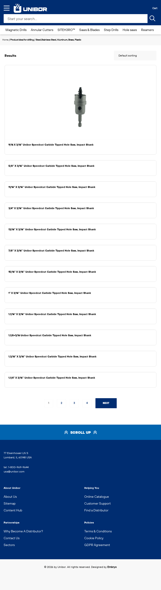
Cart (154, 8)
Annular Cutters (42, 30)
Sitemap (10, 503)
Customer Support (97, 503)
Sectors (9, 545)
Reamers (147, 30)
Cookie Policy (93, 538)
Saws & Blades (89, 30)
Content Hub (13, 510)
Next (106, 403)
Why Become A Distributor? (23, 531)
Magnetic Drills (15, 30)
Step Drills (111, 30)
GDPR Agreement (97, 545)
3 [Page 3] (74, 403)
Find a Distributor (96, 510)
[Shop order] (135, 55)
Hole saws (130, 30)
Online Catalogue (96, 497)
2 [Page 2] (61, 403)
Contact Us (11, 538)
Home (5, 39)
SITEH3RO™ (66, 30)
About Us (10, 497)
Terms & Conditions (98, 531)
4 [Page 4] (87, 403)
